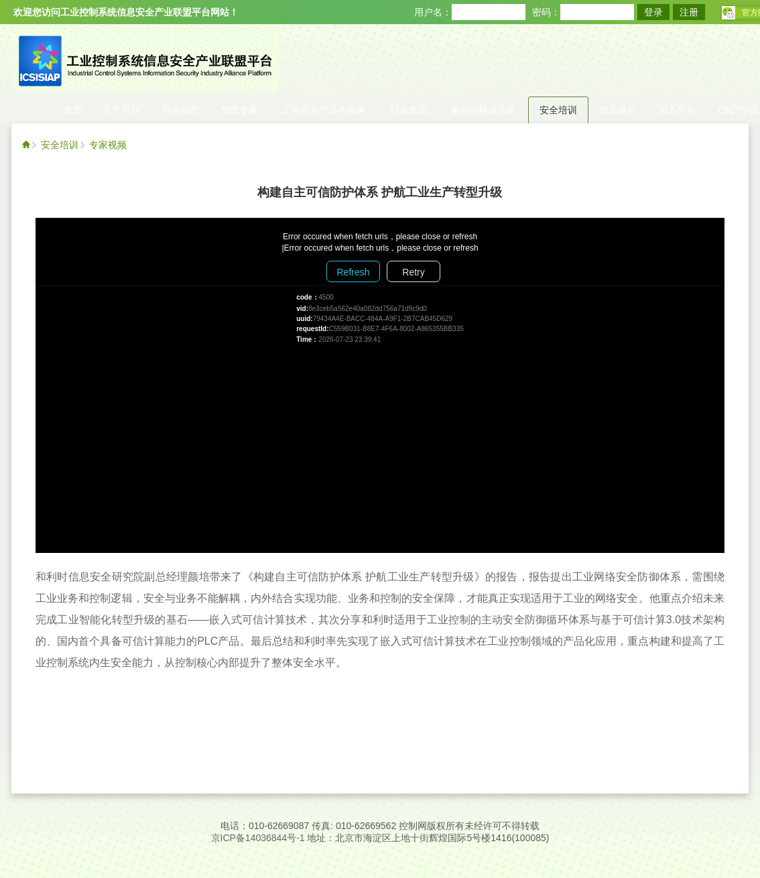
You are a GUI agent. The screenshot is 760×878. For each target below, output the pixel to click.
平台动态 (180, 110)
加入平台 (677, 110)
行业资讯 (409, 110)
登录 (653, 12)
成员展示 (618, 110)
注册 (689, 12)
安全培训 (558, 110)
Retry (413, 272)
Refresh (352, 272)
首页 (73, 110)
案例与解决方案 (483, 110)
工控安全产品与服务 (323, 110)
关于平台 (121, 110)
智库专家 (239, 110)
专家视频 (108, 144)
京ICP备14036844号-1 (258, 837)
